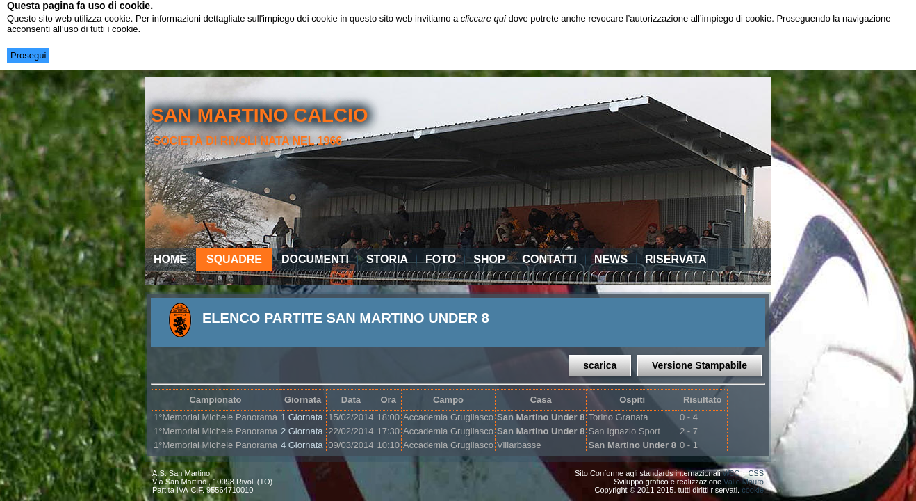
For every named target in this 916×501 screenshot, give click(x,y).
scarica (599, 365)
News (611, 259)
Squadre (234, 259)
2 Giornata (302, 431)
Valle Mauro (743, 481)
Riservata (676, 259)
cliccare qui (483, 18)
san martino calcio (259, 115)
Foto (440, 259)
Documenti (315, 259)
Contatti (550, 259)
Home (170, 259)
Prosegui (28, 55)
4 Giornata (302, 445)
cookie (753, 490)
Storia (387, 259)
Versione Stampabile (699, 365)
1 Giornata (302, 417)
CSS (756, 473)
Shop (489, 259)
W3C (731, 473)
